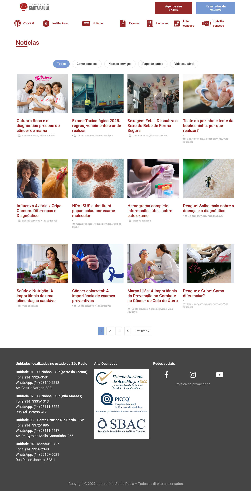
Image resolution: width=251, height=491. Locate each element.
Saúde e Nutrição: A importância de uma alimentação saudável (36, 296)
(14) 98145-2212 (46, 382)
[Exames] (122, 23)
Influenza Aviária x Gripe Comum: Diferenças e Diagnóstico (39, 210)
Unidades (162, 23)
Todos (61, 64)
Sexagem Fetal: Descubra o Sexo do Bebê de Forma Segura (152, 125)
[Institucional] (46, 23)
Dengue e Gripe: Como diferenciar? (203, 293)
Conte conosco (87, 64)
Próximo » (143, 331)
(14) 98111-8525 (46, 407)
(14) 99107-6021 (46, 454)
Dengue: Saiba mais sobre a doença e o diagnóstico (208, 208)
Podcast (28, 23)
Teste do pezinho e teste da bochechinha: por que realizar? (208, 125)
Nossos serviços (119, 64)
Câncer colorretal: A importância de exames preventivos (93, 296)
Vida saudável (184, 64)
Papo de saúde (152, 64)
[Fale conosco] (176, 23)
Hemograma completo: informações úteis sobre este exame (149, 210)
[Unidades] (149, 23)
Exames (134, 23)
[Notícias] (86, 23)
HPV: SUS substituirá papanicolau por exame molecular (93, 210)
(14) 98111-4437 (46, 430)
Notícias (98, 23)
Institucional (60, 23)
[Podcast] (17, 23)
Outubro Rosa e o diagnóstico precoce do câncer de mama (38, 125)
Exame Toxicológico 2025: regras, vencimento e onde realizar (96, 125)
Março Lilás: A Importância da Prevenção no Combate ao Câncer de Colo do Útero (152, 296)
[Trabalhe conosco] (206, 23)
